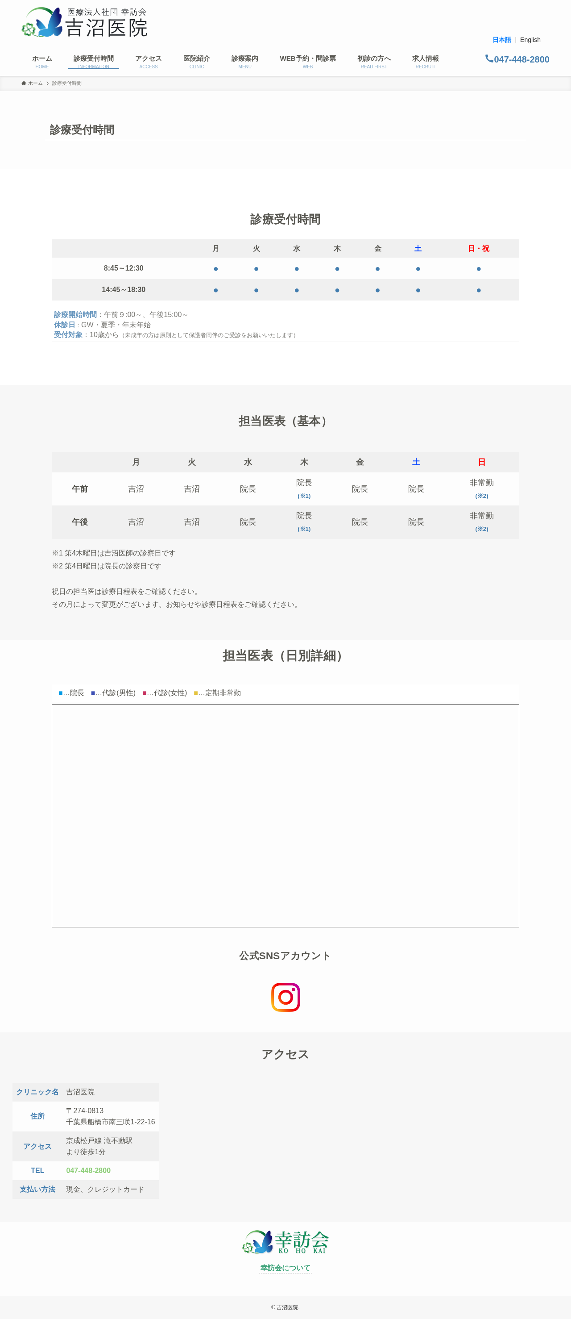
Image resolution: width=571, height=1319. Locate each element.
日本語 (501, 39)
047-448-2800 (88, 1170)
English (530, 39)
